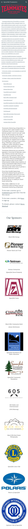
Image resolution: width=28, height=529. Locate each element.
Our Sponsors (5, 81)
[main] (14, 167)
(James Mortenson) (8, 100)
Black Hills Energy (8, 84)
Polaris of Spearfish (8, 119)
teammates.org (7, 193)
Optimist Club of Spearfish (10, 122)
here (22, 198)
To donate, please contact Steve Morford (11, 78)
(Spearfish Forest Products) (10, 92)
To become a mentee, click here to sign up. (12, 75)
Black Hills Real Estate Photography (12, 114)
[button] (2, 2)
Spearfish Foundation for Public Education (13, 103)
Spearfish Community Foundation (11, 105)
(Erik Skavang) (7, 111)
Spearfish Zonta (7, 94)
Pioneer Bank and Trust (9, 86)
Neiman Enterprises (8, 89)
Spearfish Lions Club (8, 116)
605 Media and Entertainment (10, 108)
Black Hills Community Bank (10, 97)
